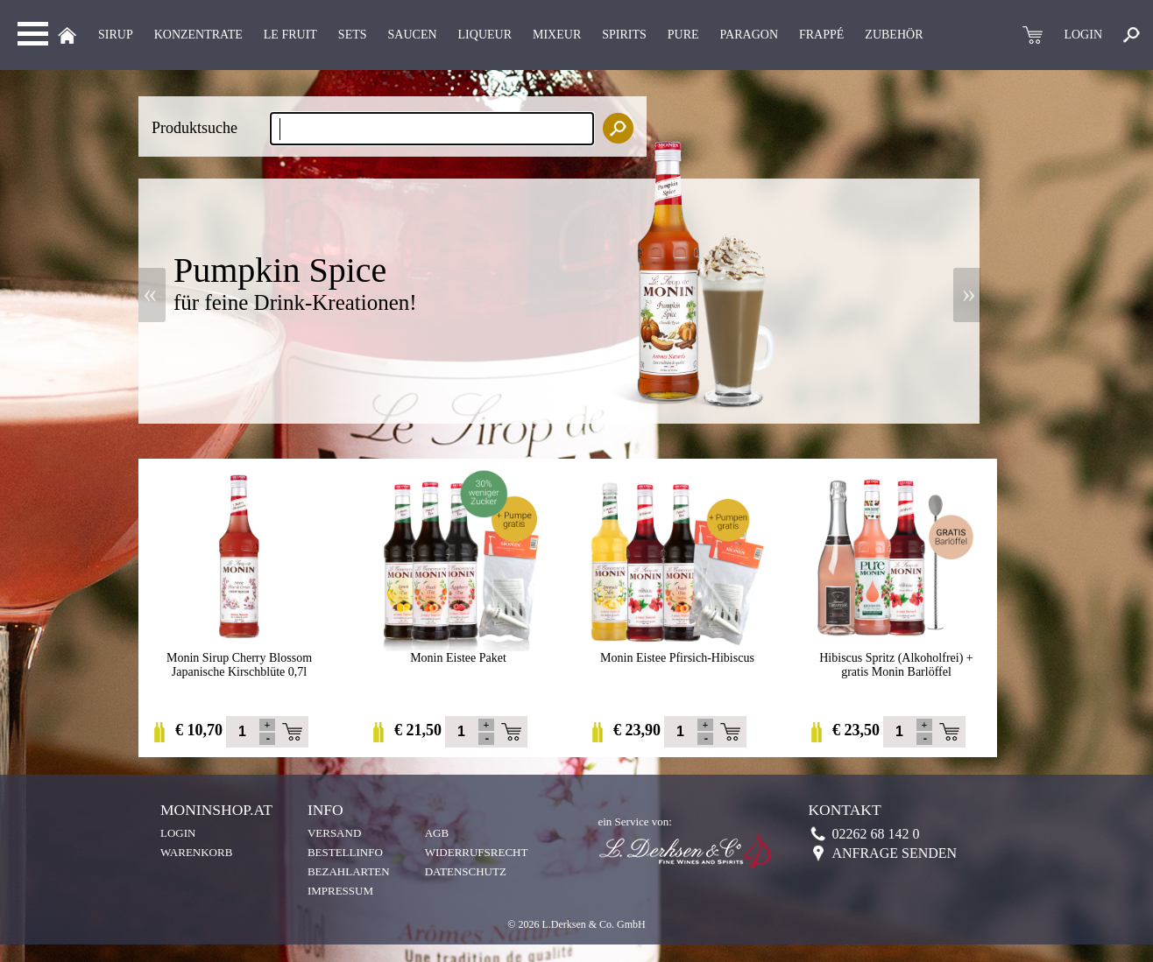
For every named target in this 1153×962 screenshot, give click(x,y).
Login (177, 832)
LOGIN (1083, 34)
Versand (334, 832)
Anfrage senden (894, 853)
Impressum (340, 890)
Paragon (749, 34)
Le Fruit (290, 34)
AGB (437, 832)
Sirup (115, 34)
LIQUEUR (485, 34)
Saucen (412, 34)
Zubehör (894, 34)
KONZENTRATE (198, 34)
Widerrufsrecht (476, 852)
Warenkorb (196, 852)
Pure (683, 34)
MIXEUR (557, 34)
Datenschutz (465, 871)
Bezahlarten (349, 871)
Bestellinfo (345, 852)
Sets (352, 34)
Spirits (624, 34)
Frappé (821, 34)
